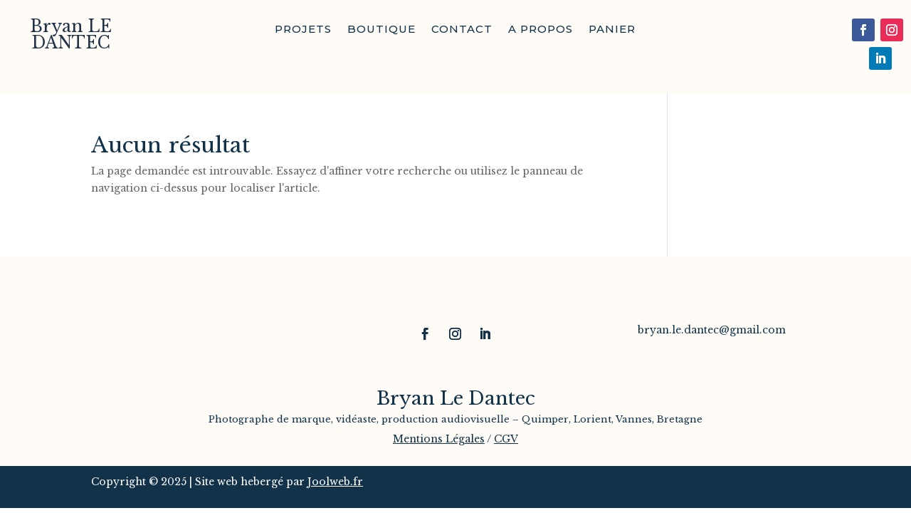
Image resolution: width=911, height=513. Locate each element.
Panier (612, 30)
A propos (540, 30)
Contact (462, 30)
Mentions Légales (439, 438)
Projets (303, 30)
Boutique (381, 30)
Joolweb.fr (335, 481)
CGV (506, 438)
